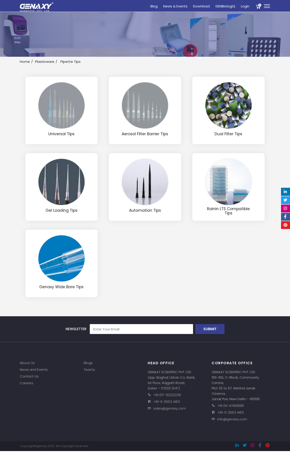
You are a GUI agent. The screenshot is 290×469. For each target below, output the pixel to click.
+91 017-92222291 (167, 395)
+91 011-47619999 (230, 405)
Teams (89, 369)
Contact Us (29, 376)
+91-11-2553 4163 (166, 401)
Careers (26, 383)
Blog (154, 6)
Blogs (88, 362)
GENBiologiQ (225, 6)
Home (25, 61)
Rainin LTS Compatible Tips (228, 211)
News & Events (175, 6)
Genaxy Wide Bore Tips (61, 287)
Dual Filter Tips (228, 134)
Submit (210, 329)
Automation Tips (145, 210)
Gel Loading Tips (61, 210)
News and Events (34, 369)
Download (201, 6)
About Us (27, 362)
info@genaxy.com (232, 419)
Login (245, 6)
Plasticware (44, 61)
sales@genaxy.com (169, 408)
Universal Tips (61, 134)
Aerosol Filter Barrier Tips (145, 134)
